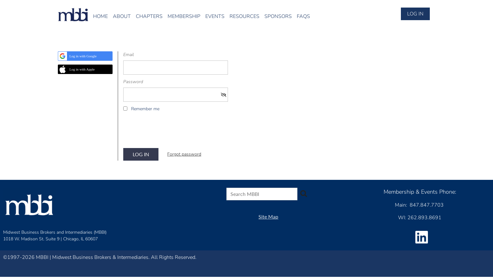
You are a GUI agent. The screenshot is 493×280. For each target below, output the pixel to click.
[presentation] (171, 132)
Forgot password (184, 154)
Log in (415, 13)
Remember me (145, 109)
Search (303, 193)
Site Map (268, 217)
